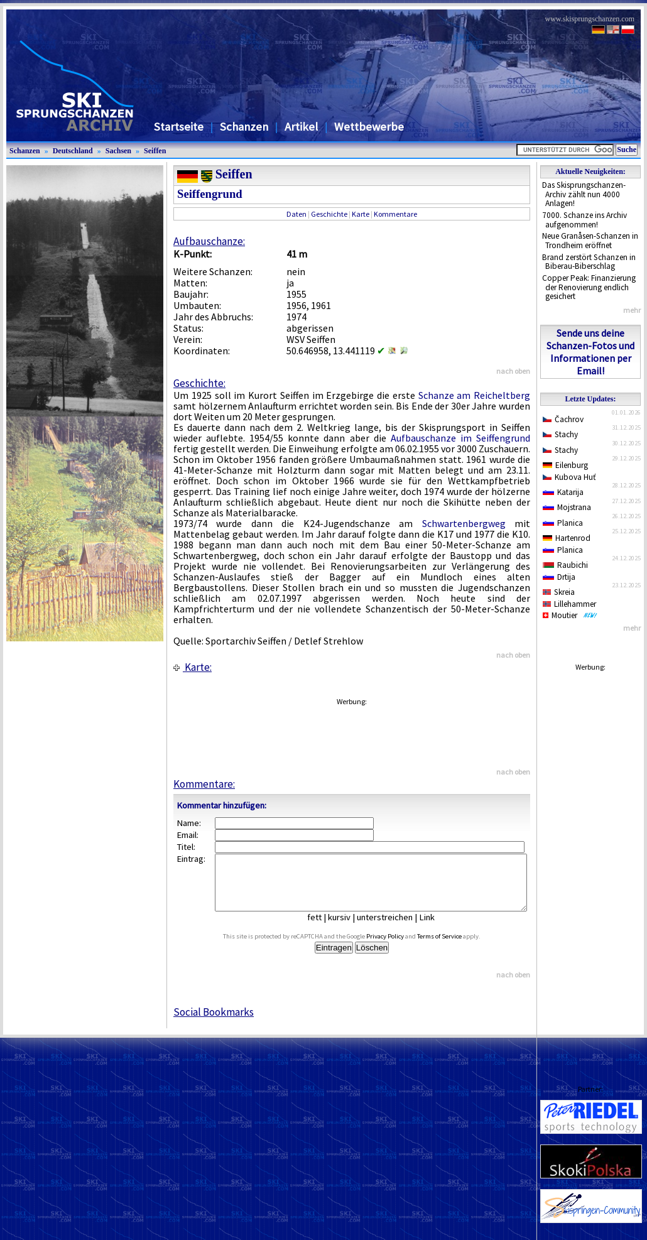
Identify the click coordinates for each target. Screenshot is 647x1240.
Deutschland (73, 150)
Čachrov (563, 419)
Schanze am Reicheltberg (474, 395)
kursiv (348, 928)
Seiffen (155, 150)
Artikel (301, 126)
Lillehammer (569, 604)
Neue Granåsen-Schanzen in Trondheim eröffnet (590, 241)
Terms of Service (454, 948)
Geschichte (329, 214)
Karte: (192, 667)
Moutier (570, 615)
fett (324, 928)
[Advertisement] (351, 732)
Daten (296, 214)
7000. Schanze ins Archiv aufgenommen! (584, 220)
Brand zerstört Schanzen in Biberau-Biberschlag (589, 262)
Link (436, 928)
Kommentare (395, 214)
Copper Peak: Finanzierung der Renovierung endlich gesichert (589, 287)
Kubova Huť (569, 477)
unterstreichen (394, 928)
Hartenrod (566, 538)
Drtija (559, 577)
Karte (360, 214)
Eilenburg (565, 465)
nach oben (513, 371)
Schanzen (244, 126)
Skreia (559, 592)
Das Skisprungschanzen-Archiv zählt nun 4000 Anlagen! (584, 194)
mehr (632, 310)
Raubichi (565, 565)
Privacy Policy (399, 948)
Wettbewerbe (369, 126)
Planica (563, 523)
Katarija (563, 492)
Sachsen (118, 150)
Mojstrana (567, 507)
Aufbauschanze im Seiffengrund (460, 438)
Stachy (560, 434)
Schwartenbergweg (464, 523)
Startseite (179, 126)
